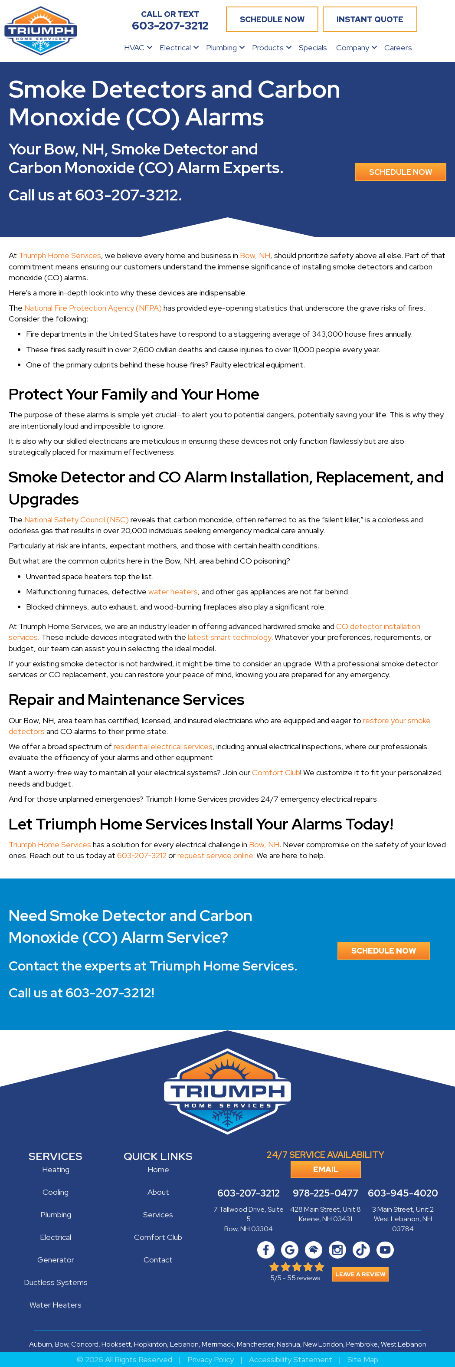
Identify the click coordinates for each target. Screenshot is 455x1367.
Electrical (175, 47)
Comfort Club (276, 772)
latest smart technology (229, 637)
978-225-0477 (325, 1193)
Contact (158, 1260)
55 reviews (303, 1277)
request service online (215, 855)
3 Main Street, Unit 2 (403, 1209)
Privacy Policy (210, 1359)
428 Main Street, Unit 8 (325, 1209)
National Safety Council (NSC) (76, 520)
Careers (398, 47)
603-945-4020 (403, 1193)
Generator (55, 1260)
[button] (149, 47)
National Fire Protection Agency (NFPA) (93, 308)
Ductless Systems (56, 1282)
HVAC (134, 47)
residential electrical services (163, 746)
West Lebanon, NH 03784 (403, 1223)
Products (268, 47)
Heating (55, 1169)
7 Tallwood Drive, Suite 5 (248, 1214)
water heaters (173, 592)
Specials (313, 47)
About (158, 1192)
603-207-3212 (126, 194)
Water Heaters (55, 1305)
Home (158, 1169)
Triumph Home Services (60, 255)
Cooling (56, 1192)
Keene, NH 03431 (325, 1218)
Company (352, 47)
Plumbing (221, 47)
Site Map (362, 1359)
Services (158, 1214)
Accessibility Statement (290, 1359)
